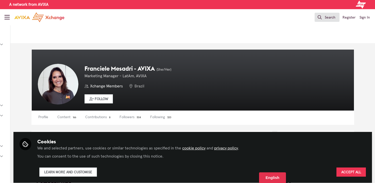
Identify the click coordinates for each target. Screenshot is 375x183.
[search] (327, 17)
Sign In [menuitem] (365, 17)
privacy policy (281, 145)
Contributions (147, 117)
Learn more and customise (123, 169)
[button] (148, 98)
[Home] (35, 17)
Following (210, 117)
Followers (180, 117)
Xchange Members (156, 86)
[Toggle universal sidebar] (7, 17)
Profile (93, 117)
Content (116, 117)
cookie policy (248, 145)
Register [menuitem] (349, 17)
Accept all (351, 169)
